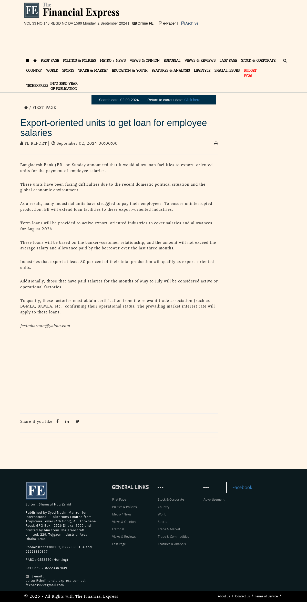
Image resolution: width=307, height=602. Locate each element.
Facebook (242, 487)
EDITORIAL (172, 60)
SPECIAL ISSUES (227, 70)
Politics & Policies (124, 507)
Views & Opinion (124, 522)
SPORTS (68, 70)
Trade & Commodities (173, 536)
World (162, 514)
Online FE (143, 23)
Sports (162, 522)
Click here (192, 100)
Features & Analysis (172, 544)
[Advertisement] (117, 42)
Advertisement (213, 499)
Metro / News (121, 514)
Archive (190, 23)
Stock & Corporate (171, 499)
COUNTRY (34, 70)
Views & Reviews (124, 536)
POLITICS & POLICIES (79, 60)
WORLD (52, 70)
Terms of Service (266, 596)
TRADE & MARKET (93, 70)
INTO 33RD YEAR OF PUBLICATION (63, 86)
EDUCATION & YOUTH (130, 70)
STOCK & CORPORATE (258, 60)
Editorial (118, 529)
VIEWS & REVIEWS (200, 60)
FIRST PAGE (50, 60)
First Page (119, 499)
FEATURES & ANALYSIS (171, 70)
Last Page (119, 544)
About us (224, 596)
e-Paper (168, 23)
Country (163, 507)
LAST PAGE (228, 60)
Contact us (242, 596)
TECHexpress (37, 85)
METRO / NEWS (113, 60)
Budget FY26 (250, 73)
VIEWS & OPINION (145, 60)
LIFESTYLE (202, 70)
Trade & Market (169, 529)
